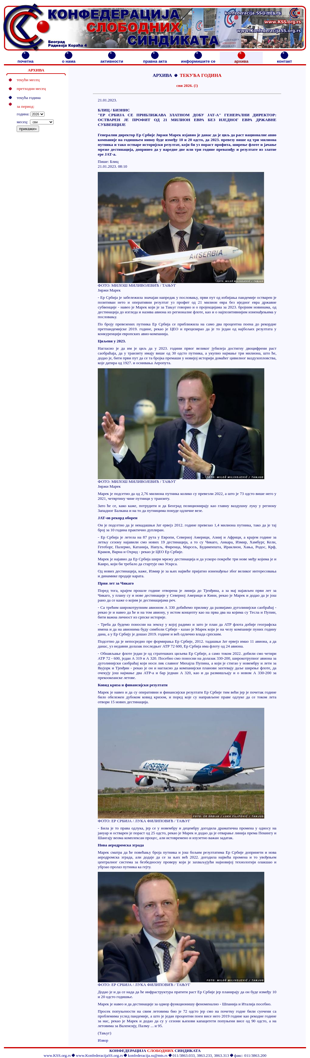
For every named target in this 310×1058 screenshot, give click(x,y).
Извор (103, 1040)
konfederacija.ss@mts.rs (148, 1055)
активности (112, 59)
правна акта (155, 59)
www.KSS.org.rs (57, 1055)
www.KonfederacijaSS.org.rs (99, 1055)
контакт (284, 59)
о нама (68, 59)
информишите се (198, 59)
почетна (26, 59)
